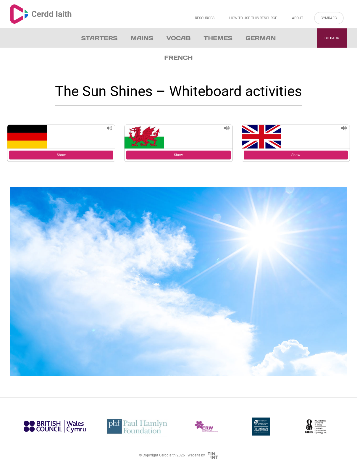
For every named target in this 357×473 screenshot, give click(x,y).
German (260, 38)
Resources (204, 18)
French (178, 58)
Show (61, 155)
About (297, 18)
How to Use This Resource (253, 18)
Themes (218, 38)
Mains (142, 38)
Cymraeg (329, 18)
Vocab (178, 38)
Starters (99, 38)
